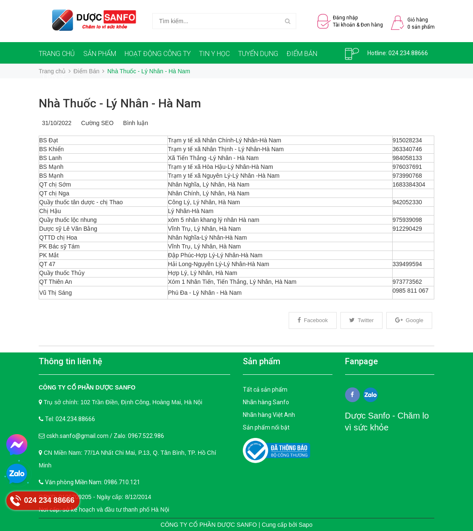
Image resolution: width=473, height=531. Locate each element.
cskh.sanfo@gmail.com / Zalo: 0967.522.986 (105, 435)
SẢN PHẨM (99, 54)
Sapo (306, 524)
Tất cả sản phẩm (265, 389)
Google (409, 320)
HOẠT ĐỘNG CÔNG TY (158, 54)
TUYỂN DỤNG (258, 54)
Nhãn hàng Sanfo (266, 402)
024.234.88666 (408, 53)
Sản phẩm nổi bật (266, 427)
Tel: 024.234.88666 (70, 419)
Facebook (313, 320)
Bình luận (134, 123)
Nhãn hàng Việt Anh (269, 414)
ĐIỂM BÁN (302, 54)
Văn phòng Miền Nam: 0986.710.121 (92, 482)
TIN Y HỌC (214, 54)
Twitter (361, 320)
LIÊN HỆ (54, 77)
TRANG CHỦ (57, 54)
